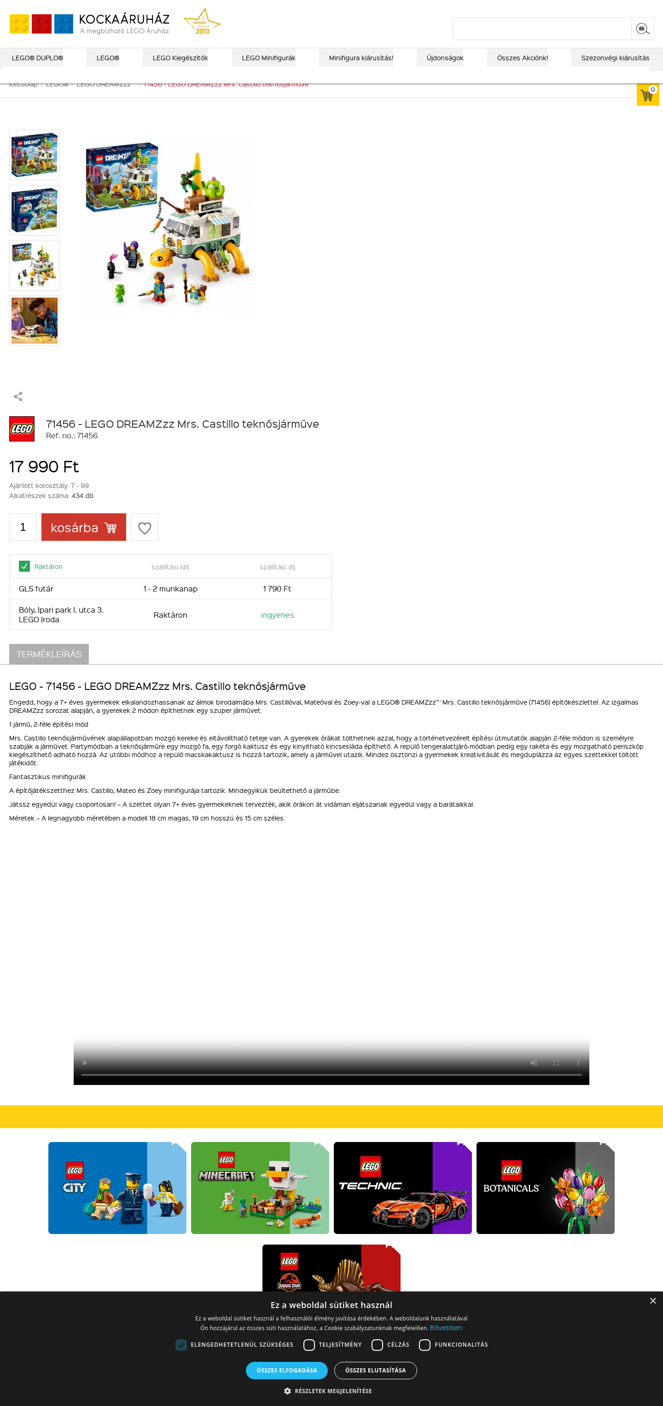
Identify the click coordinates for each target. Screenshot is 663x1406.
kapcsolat (544, 8)
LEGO (166, 1154)
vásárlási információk (452, 8)
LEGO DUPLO (177, 1142)
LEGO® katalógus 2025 (373, 8)
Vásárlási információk (305, 1142)
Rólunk (52, 1130)
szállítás (506, 8)
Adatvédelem (293, 1166)
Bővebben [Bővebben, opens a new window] (446, 1327)
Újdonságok (175, 1166)
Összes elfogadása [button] (286, 1370)
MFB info (54, 1154)
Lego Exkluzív (178, 1130)
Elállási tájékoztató (302, 1178)
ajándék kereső (303, 8)
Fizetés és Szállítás (303, 1130)
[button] (331, 1390)
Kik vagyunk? (64, 1112)
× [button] (652, 1301)
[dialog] (331, 1348)
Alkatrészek (175, 1178)
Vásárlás (290, 1112)
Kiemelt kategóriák (192, 1112)
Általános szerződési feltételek (321, 1154)
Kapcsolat (56, 1142)
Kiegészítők (175, 1190)
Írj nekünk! (531, 1182)
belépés (596, 8)
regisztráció (636, 8)
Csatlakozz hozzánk (427, 1112)
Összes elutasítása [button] (375, 1370)
